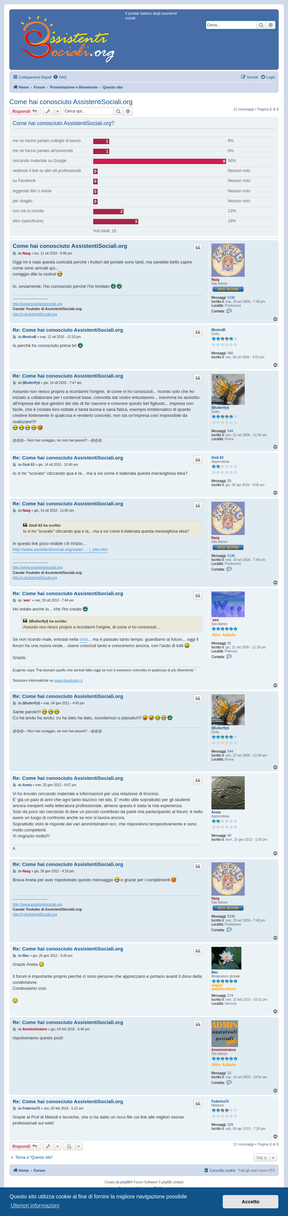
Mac (214, 972)
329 (230, 1125)
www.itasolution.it (68, 680)
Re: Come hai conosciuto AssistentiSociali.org (68, 330)
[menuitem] (59, 77)
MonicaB (218, 330)
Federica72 (220, 1101)
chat (84, 639)
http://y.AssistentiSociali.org (35, 314)
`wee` (215, 620)
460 (230, 353)
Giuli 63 (217, 457)
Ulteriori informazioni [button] (35, 1205)
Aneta (216, 812)
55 (229, 481)
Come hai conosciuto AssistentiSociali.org (71, 101)
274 (230, 995)
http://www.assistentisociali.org (37, 304)
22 (229, 1073)
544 (230, 431)
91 (229, 643)
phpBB (125, 1182)
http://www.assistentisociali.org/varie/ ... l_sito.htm (60, 549)
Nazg (215, 279)
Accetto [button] (250, 1201)
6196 (231, 297)
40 (229, 835)
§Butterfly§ (220, 408)
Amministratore (223, 1050)
